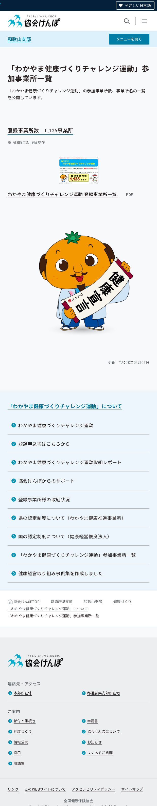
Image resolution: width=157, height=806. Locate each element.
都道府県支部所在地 (103, 692)
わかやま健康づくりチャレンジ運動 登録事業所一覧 (71, 194)
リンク (13, 789)
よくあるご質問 (100, 752)
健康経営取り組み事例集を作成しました (60, 573)
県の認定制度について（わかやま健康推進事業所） (72, 517)
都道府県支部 (62, 601)
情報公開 (21, 742)
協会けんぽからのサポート (46, 480)
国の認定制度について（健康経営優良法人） (65, 536)
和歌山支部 (19, 39)
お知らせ (94, 742)
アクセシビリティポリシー (93, 789)
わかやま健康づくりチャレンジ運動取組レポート (70, 462)
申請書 (92, 720)
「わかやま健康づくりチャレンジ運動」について (65, 406)
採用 (17, 752)
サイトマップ (132, 789)
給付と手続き (25, 720)
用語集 (19, 763)
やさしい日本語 (138, 5)
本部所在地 (23, 692)
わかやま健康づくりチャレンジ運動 (56, 425)
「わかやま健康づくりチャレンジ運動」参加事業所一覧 (77, 554)
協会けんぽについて (103, 731)
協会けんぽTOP (27, 601)
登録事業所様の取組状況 (44, 499)
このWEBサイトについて (45, 789)
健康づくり (122, 601)
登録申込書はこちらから (44, 443)
